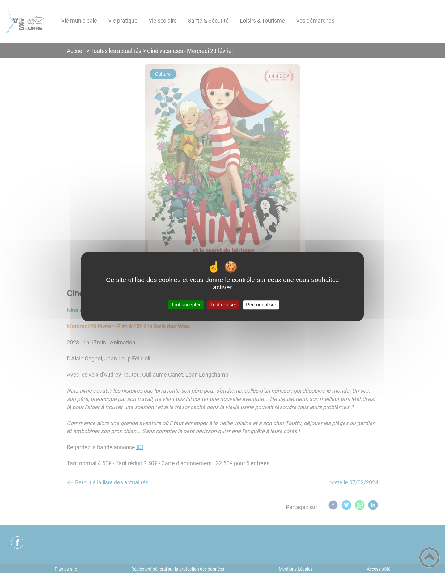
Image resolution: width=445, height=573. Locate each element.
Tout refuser (223, 304)
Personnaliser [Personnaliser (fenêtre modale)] (261, 304)
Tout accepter (186, 304)
